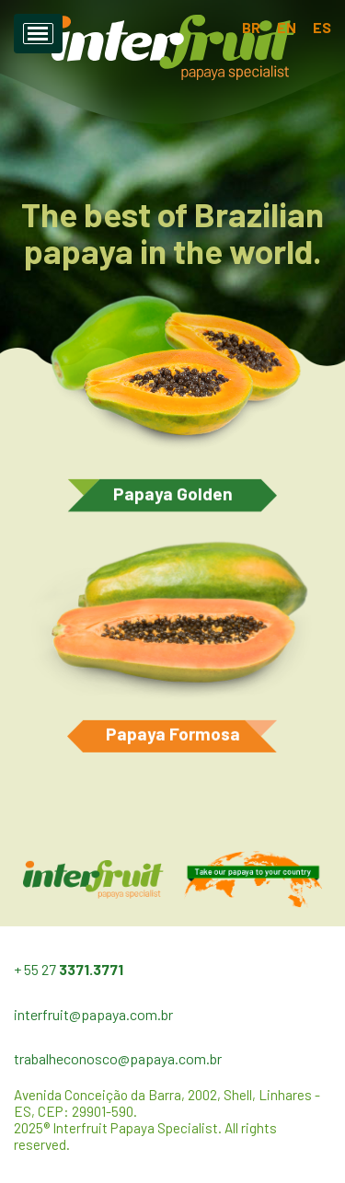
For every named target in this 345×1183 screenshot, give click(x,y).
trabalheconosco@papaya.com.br (118, 1058)
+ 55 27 (68, 969)
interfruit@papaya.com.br (93, 1014)
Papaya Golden (173, 496)
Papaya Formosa (173, 736)
